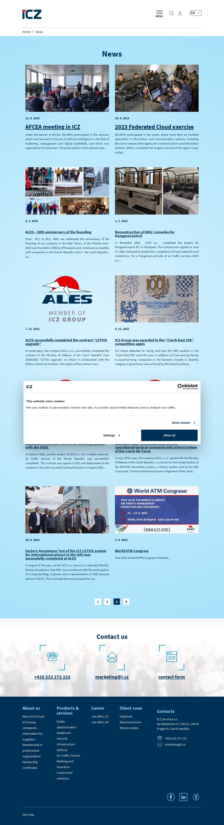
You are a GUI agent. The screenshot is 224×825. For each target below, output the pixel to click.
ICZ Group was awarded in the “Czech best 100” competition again (154, 342)
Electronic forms (130, 722)
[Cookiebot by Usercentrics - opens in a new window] (180, 387)
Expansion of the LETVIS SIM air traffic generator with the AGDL (65, 445)
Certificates (29, 768)
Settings (111, 435)
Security (62, 738)
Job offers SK (100, 722)
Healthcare (64, 733)
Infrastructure (66, 744)
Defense (62, 750)
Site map (28, 815)
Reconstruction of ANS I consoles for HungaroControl (145, 234)
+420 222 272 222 (52, 677)
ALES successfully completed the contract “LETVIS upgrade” (66, 342)
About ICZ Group (33, 716)
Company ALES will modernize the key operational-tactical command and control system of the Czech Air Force (156, 447)
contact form (171, 677)
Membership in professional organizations (32, 750)
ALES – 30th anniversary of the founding (58, 232)
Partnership (30, 762)
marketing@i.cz (112, 677)
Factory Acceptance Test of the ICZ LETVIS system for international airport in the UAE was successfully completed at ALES (65, 554)
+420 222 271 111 (176, 738)
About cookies (129, 728)
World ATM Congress (131, 550)
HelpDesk (126, 716)
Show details (181, 422)
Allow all (169, 435)
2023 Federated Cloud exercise (154, 126)
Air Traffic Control (68, 755)
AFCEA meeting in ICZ (52, 126)
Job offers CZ (100, 716)
